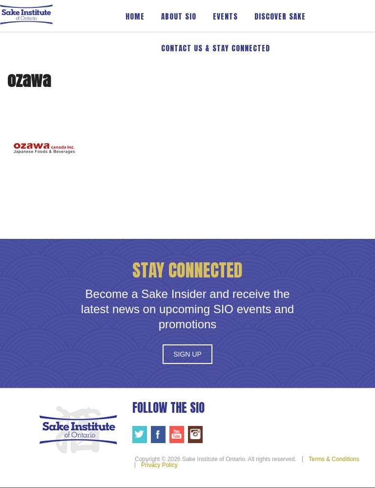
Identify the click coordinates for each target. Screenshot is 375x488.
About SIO (178, 16)
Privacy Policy (159, 465)
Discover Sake (280, 16)
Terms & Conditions (334, 459)
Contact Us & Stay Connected (215, 48)
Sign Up (187, 354)
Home (135, 16)
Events (225, 16)
